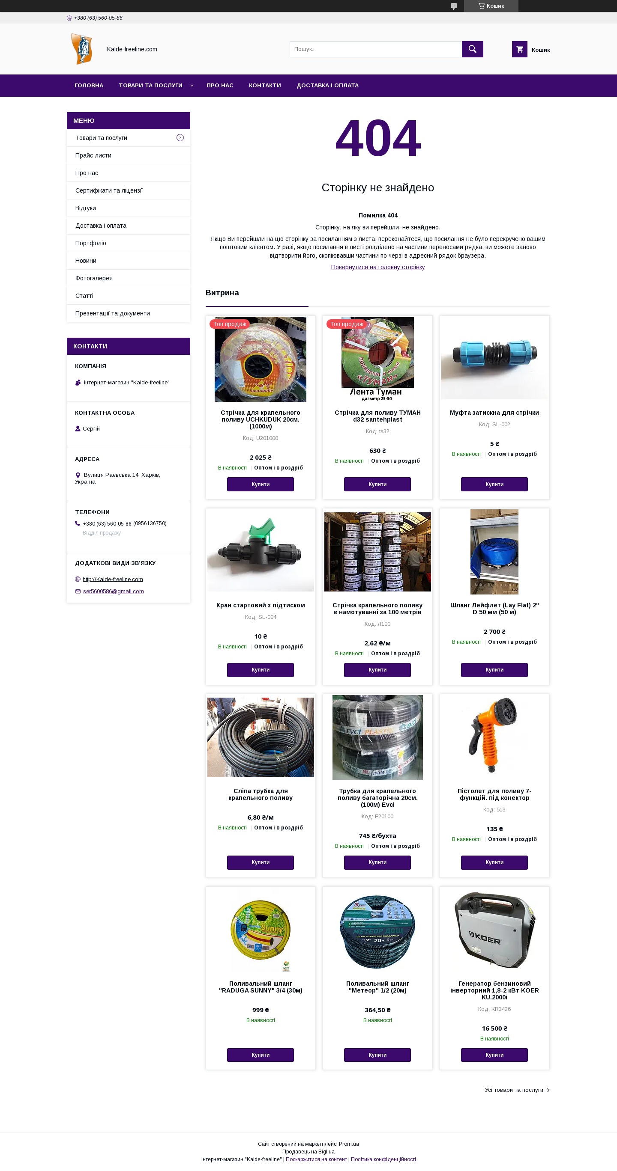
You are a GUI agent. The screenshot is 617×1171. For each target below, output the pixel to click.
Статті (84, 295)
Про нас (220, 85)
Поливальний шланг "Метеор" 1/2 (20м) (377, 987)
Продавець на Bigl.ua (308, 1152)
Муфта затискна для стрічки (494, 412)
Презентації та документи (112, 313)
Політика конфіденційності (383, 1159)
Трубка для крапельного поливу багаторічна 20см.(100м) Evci (378, 798)
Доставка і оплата (328, 85)
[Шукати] (472, 49)
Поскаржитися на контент (316, 1159)
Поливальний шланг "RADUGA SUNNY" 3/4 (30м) (261, 987)
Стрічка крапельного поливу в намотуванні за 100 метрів (377, 608)
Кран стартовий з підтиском (260, 605)
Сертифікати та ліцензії (109, 190)
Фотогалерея (94, 278)
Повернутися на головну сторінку (378, 267)
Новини (85, 260)
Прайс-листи (93, 155)
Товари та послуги (151, 85)
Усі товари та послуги (514, 1090)
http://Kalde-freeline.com (113, 579)
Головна (89, 85)
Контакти (265, 85)
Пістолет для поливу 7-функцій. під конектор (495, 794)
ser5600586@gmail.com (113, 591)
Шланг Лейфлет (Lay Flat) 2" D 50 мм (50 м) (494, 608)
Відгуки (85, 208)
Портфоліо (90, 243)
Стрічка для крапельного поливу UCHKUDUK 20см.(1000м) (260, 419)
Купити (261, 484)
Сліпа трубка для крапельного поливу (260, 794)
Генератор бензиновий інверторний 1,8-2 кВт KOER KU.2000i (494, 990)
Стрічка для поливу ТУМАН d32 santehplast (378, 416)
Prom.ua (349, 1144)
